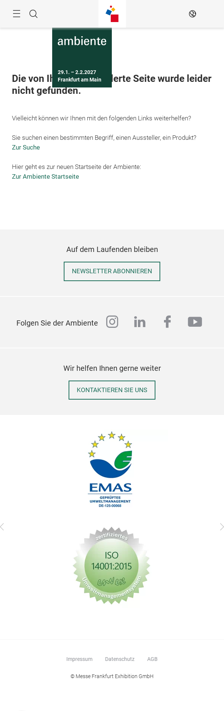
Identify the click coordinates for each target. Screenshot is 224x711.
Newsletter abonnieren (112, 271)
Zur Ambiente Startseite (45, 176)
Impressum (79, 659)
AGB (152, 659)
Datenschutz (120, 659)
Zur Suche (26, 147)
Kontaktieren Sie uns (112, 390)
